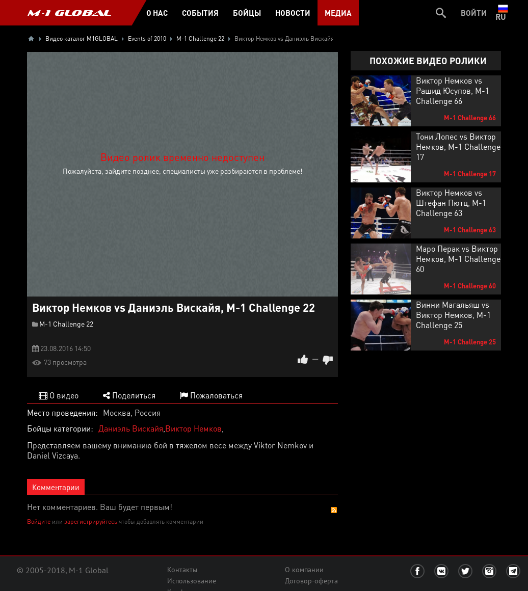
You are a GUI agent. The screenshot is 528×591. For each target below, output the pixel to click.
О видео (58, 395)
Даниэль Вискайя (130, 428)
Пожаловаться (211, 395)
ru (502, 13)
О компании (304, 569)
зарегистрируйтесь (90, 521)
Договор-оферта (311, 580)
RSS (334, 510)
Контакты (182, 569)
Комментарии (56, 487)
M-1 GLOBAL (69, 13)
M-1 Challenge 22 (66, 323)
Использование (191, 580)
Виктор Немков (193, 428)
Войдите (38, 521)
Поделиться (129, 395)
